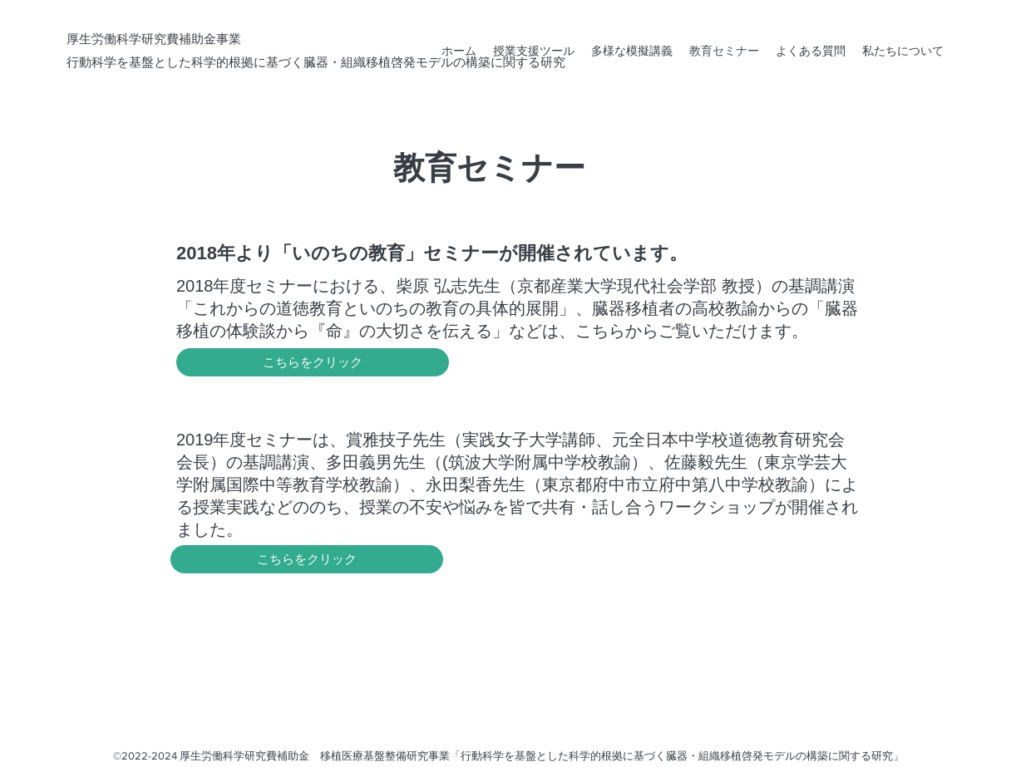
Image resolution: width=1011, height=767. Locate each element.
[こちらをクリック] (312, 362)
